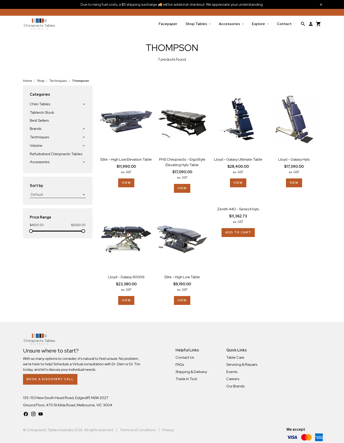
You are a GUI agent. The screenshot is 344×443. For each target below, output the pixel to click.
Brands (35, 128)
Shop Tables (196, 23)
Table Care (235, 357)
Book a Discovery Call (50, 379)
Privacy (168, 430)
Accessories (229, 23)
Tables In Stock (42, 112)
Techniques (39, 137)
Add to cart (238, 232)
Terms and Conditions (137, 430)
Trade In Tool (186, 378)
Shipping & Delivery (191, 371)
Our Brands (235, 386)
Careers (232, 378)
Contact (284, 23)
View (126, 183)
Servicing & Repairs (241, 364)
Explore (258, 23)
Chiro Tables (40, 104)
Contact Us (185, 357)
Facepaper (168, 23)
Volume (36, 145)
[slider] (31, 231)
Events (231, 371)
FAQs (180, 364)
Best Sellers (39, 120)
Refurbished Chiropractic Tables (56, 154)
